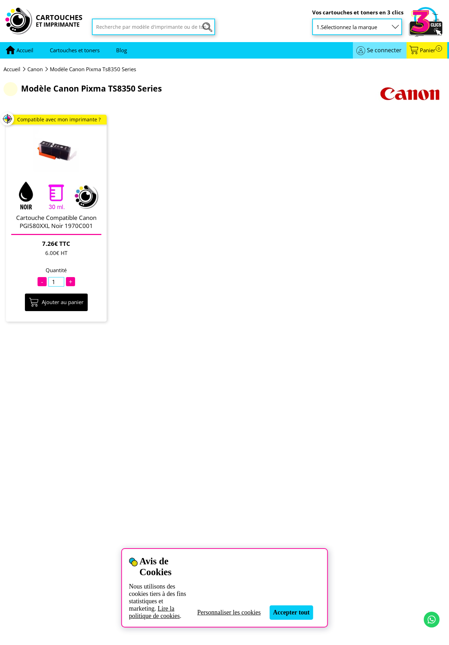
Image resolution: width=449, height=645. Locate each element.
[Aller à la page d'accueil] (25, 50)
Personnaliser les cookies (229, 612)
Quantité (56, 270)
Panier (431, 50)
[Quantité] (56, 282)
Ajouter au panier (56, 302)
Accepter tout (291, 612)
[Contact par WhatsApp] (431, 619)
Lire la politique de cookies (154, 612)
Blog (121, 50)
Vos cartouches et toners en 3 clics (357, 12)
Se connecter (384, 50)
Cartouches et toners (75, 50)
